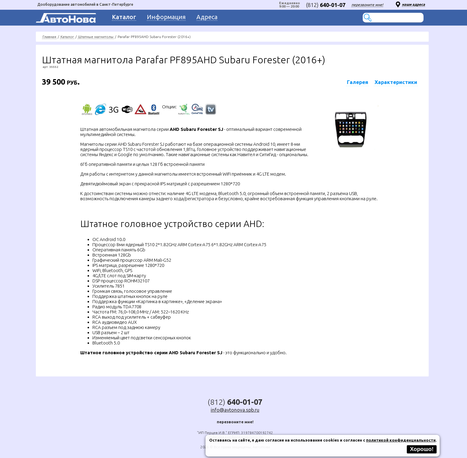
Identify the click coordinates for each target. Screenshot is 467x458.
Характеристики (396, 82)
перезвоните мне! (367, 5)
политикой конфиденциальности (401, 440)
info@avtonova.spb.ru (235, 410)
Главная (49, 37)
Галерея (357, 82)
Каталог (67, 37)
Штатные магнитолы (95, 37)
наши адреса (413, 4)
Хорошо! (422, 449)
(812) (325, 5)
